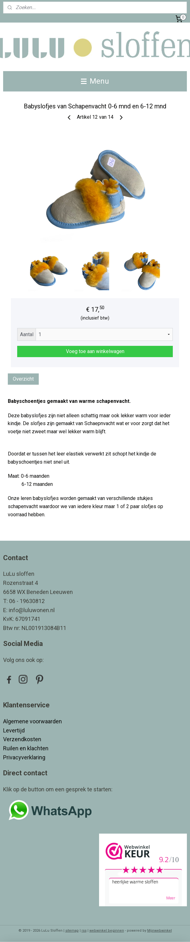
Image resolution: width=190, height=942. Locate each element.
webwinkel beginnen (106, 931)
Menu (95, 81)
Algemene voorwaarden (32, 721)
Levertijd (14, 730)
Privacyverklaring (24, 757)
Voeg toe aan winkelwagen (95, 351)
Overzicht (23, 379)
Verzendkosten (22, 739)
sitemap (72, 931)
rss (84, 931)
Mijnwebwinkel (159, 931)
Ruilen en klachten (26, 748)
